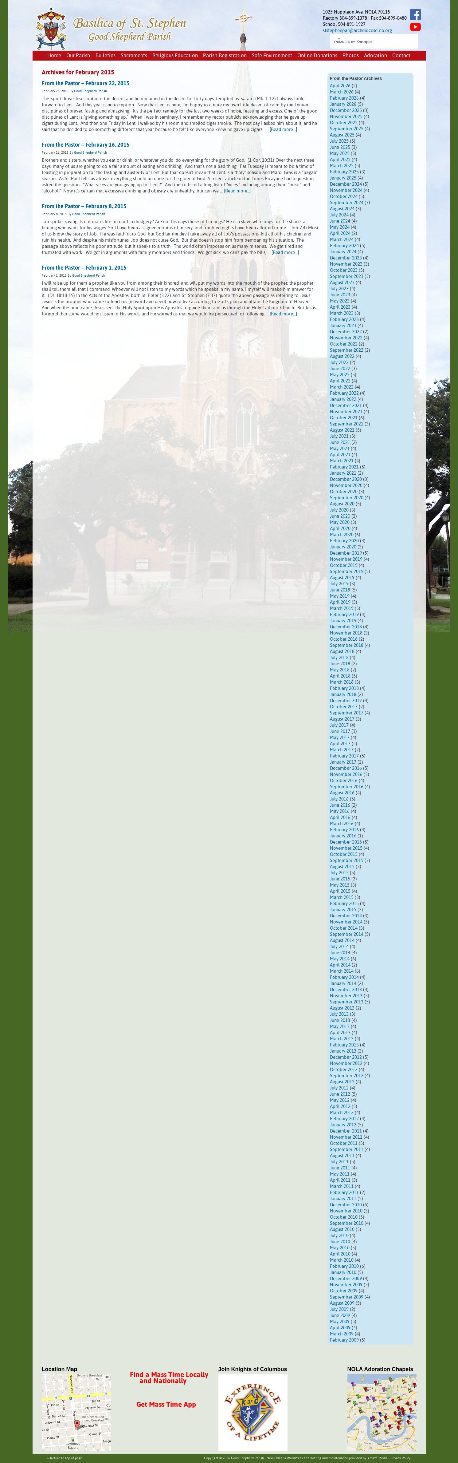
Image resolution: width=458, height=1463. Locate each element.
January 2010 (343, 1272)
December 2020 (346, 479)
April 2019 (340, 602)
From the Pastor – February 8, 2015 (84, 206)
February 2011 (344, 1192)
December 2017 (346, 700)
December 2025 (346, 110)
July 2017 (339, 725)
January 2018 (343, 694)
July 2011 (339, 1162)
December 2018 (346, 627)
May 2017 (340, 737)
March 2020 (342, 534)
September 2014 (346, 934)
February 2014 (344, 977)
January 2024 (343, 252)
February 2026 (344, 98)
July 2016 (339, 799)
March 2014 (342, 971)
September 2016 (346, 787)
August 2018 (342, 651)
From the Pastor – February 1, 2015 (84, 268)
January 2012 (343, 1125)
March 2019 (342, 608)
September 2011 (346, 1149)
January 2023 (343, 325)
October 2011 (344, 1143)
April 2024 (340, 233)
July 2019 (339, 584)
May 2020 (340, 522)
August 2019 (342, 577)
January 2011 (343, 1198)
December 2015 (346, 842)
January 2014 (343, 983)
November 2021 (346, 411)
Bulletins (105, 55)
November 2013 (346, 996)
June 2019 (340, 590)
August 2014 (342, 940)
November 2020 (346, 485)
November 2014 (346, 922)
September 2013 (346, 1002)
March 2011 (342, 1186)
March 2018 (342, 682)
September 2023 (346, 276)
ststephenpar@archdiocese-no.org (357, 30)
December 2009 (346, 1278)
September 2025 (346, 129)
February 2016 (344, 830)
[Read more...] (283, 129)
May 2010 (340, 1248)
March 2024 (342, 239)
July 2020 (339, 510)
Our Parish (78, 55)
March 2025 (342, 166)
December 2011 (346, 1131)
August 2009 (342, 1303)
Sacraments (134, 55)
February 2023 (344, 319)
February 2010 (344, 1266)
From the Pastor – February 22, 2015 (86, 83)
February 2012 (344, 1119)
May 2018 (340, 670)
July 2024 (339, 215)
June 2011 (340, 1168)
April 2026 (340, 86)
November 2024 (346, 190)
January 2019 (343, 621)
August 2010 (342, 1229)
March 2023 (342, 313)
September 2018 (346, 645)
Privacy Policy (400, 1458)
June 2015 (340, 879)
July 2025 (339, 141)
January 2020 (343, 547)
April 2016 (340, 817)
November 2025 (346, 116)
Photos (351, 55)
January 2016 (343, 836)
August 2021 (342, 430)
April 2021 (340, 455)
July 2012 (339, 1088)
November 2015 (346, 848)
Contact (401, 55)
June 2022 (340, 368)
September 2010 (346, 1223)
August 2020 (342, 504)
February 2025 (344, 172)
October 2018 (344, 639)
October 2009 (344, 1291)
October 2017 (344, 707)
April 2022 (340, 381)
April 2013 (340, 1032)
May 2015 (340, 885)
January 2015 (343, 909)
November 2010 (346, 1211)
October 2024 (344, 196)
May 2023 (340, 301)
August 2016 (342, 793)
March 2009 (342, 1334)
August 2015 (342, 866)
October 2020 (344, 491)
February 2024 (344, 245)
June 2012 (340, 1094)
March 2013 (342, 1039)
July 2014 (339, 946)
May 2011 (340, 1174)
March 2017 (342, 750)
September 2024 (346, 202)
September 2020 (346, 498)
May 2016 (340, 811)
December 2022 (346, 332)
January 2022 (343, 399)
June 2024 (340, 221)
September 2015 (346, 860)
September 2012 (346, 1076)
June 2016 (340, 805)
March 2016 (342, 823)
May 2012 (340, 1100)
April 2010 (340, 1254)
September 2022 (346, 350)
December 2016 (346, 768)
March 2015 (342, 897)
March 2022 (342, 387)
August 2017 (342, 719)
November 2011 (346, 1137)
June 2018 (340, 664)
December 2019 (346, 553)
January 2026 (343, 104)
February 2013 (344, 1045)
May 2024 (340, 227)
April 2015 (340, 891)
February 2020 (344, 541)
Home (54, 55)
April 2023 (340, 307)
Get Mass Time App (166, 1404)
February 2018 (344, 688)
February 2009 (344, 1340)
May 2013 (340, 1026)
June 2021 (340, 442)
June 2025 (340, 147)
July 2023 (339, 289)
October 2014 (344, 928)
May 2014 (340, 959)
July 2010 (339, 1235)
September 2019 (346, 571)
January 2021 (343, 473)
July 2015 (339, 873)
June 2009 (340, 1315)
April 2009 (340, 1328)
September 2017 (346, 713)
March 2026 (342, 92)
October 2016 (344, 780)
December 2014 (346, 916)
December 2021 (346, 405)
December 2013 (346, 989)
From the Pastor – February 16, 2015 (86, 145)
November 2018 (346, 633)
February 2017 (344, 756)
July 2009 (339, 1309)
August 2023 (342, 282)
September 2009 (346, 1297)
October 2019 (344, 565)
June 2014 (340, 953)
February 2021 (344, 467)
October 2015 (344, 854)
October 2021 (344, 418)
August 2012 (342, 1082)
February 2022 (344, 393)
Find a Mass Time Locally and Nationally (169, 1378)
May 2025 (340, 153)
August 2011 (342, 1155)
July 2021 (339, 436)
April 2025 (340, 159)
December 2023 (346, 258)
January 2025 (343, 178)
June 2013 (340, 1020)
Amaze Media (377, 1458)
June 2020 (340, 516)
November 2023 (346, 264)
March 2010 (342, 1260)
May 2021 (340, 448)
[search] (369, 41)
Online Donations (317, 55)
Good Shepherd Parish (90, 91)
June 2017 (340, 731)
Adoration (375, 55)
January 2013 (343, 1051)
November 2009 (346, 1285)
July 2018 (339, 657)
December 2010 (346, 1205)
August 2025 (342, 135)
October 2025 (344, 123)
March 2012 (342, 1112)
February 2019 (344, 614)
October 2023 (344, 270)
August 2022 (342, 356)
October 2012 (344, 1069)
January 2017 (343, 762)
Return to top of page (66, 1458)
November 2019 (346, 559)
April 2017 (340, 743)
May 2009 (340, 1321)
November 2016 (346, 774)
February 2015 (344, 903)
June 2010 (340, 1242)
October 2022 (344, 344)
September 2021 (346, 424)
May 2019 (340, 596)
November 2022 (346, 338)
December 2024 (346, 184)
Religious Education (175, 55)
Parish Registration (225, 55)
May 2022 (340, 375)
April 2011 (340, 1180)
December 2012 (346, 1057)
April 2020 (340, 528)
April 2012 (340, 1106)
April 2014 (340, 965)
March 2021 (342, 461)
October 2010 (344, 1217)
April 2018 (340, 676)
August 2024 (342, 209)
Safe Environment (272, 55)
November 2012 (346, 1063)
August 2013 (342, 1008)
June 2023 (340, 295)
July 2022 (339, 362)
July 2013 (339, 1014)
